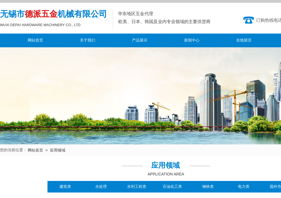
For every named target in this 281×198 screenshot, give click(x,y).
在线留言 (244, 40)
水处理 (101, 187)
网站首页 (35, 40)
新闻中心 (191, 40)
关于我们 (87, 40)
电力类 (243, 187)
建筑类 (65, 187)
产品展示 (139, 40)
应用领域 (57, 150)
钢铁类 (208, 187)
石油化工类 (172, 187)
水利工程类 (136, 187)
